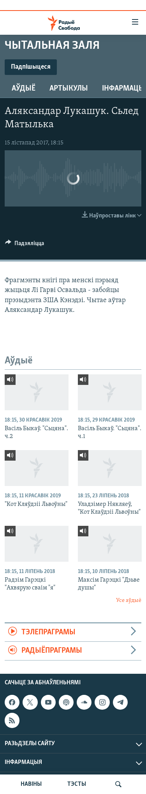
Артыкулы (68, 89)
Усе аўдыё (128, 601)
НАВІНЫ (31, 784)
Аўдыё (23, 89)
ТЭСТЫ (76, 784)
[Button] (24, 245)
